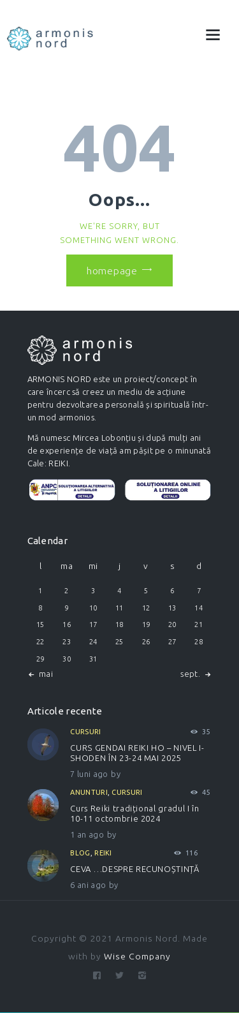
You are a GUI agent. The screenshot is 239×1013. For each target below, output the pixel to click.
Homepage (112, 270)
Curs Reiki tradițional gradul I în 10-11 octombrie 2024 (134, 813)
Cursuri (85, 732)
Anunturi (88, 792)
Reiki (103, 853)
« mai (43, 673)
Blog (80, 853)
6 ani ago (88, 884)
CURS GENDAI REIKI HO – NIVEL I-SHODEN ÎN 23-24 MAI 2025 (137, 752)
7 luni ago (89, 773)
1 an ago (86, 834)
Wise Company (137, 956)
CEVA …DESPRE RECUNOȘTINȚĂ (134, 868)
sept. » (193, 673)
